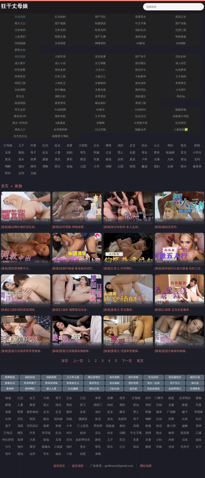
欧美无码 (100, 30)
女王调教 (100, 63)
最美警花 (60, 103)
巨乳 (20, 419)
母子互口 (175, 383)
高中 (148, 398)
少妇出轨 (114, 388)
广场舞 (171, 412)
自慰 (132, 152)
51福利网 (60, 109)
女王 (32, 398)
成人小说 (60, 63)
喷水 (57, 166)
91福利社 (140, 109)
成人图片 (20, 63)
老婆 (69, 145)
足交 (132, 145)
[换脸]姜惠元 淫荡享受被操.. (121, 351)
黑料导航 (60, 116)
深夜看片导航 (181, 116)
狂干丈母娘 (14, 6)
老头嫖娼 (114, 383)
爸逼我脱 (20, 103)
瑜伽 (69, 166)
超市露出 (140, 63)
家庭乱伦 (10, 383)
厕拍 (21, 152)
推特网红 (30, 388)
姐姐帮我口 (175, 388)
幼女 (144, 145)
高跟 (20, 425)
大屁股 (83, 145)
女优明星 (60, 43)
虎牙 (122, 398)
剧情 (197, 145)
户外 (144, 159)
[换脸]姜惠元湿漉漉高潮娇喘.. (71, 351)
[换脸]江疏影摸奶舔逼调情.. (18, 309)
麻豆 (122, 412)
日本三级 (60, 76)
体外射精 (114, 377)
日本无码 (60, 30)
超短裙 (133, 388)
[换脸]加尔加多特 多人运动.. (121, 227)
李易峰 (198, 412)
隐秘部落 (180, 109)
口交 (20, 398)
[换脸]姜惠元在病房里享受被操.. (21, 351)
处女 (57, 145)
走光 (46, 412)
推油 (20, 453)
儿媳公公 (100, 76)
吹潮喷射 (195, 388)
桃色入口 (20, 129)
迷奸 (98, 412)
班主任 (20, 96)
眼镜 (8, 404)
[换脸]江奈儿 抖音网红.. (119, 268)
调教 (45, 166)
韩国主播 (60, 36)
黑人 (120, 152)
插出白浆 (94, 388)
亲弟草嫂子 (30, 383)
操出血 (195, 383)
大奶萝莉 (140, 76)
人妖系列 (20, 36)
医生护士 (140, 69)
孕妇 (170, 145)
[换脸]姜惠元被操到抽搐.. (171, 351)
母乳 (83, 152)
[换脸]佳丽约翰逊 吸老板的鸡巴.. (73, 268)
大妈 (170, 159)
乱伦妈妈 (60, 16)
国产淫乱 (100, 16)
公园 (83, 166)
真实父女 (180, 16)
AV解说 (140, 43)
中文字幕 (140, 23)
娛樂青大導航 (60, 136)
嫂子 (185, 412)
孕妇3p (181, 96)
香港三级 (140, 103)
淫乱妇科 (180, 56)
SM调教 (181, 43)
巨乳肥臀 (20, 69)
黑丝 (57, 159)
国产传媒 (180, 23)
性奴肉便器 (153, 388)
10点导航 (100, 129)
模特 (33, 166)
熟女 (184, 145)
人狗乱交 (60, 83)
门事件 (159, 398)
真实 (8, 159)
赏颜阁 (100, 122)
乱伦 (45, 145)
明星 (20, 412)
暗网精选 (10, 377)
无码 (197, 159)
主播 (157, 159)
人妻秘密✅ (181, 129)
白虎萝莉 (180, 69)
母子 (33, 152)
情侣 (58, 404)
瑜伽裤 (170, 152)
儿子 (21, 145)
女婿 (170, 166)
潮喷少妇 (60, 96)
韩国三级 (20, 83)
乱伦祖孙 (153, 377)
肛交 (184, 152)
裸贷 (83, 159)
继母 (108, 145)
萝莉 (157, 152)
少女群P (181, 89)
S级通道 (60, 122)
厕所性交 (94, 383)
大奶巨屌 (60, 56)
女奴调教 (20, 89)
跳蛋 (171, 398)
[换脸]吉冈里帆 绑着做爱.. (68, 227)
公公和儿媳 (73, 377)
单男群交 (20, 76)
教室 (32, 404)
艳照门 (98, 404)
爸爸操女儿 (73, 383)
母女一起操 (153, 383)
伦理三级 (180, 30)
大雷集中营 (140, 122)
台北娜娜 (73, 388)
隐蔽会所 (140, 129)
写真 (96, 159)
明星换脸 (180, 36)
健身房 (197, 166)
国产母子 (140, 56)
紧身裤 (10, 388)
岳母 (8, 152)
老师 (20, 439)
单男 (98, 398)
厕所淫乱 (140, 89)
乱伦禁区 (180, 122)
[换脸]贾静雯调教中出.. (15, 268)
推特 (20, 446)
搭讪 (184, 159)
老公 (46, 404)
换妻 (185, 404)
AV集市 (100, 109)
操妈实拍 (30, 377)
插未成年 (140, 83)
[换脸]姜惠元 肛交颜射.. (119, 309)
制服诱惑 (100, 23)
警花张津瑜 (51, 383)
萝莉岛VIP (20, 116)
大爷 (96, 166)
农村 (120, 159)
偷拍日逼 (195, 377)
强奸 (120, 145)
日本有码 (20, 30)
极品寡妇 (100, 103)
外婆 (33, 145)
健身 (159, 412)
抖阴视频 (20, 43)
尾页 (140, 360)
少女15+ (100, 69)
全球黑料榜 (60, 129)
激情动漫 (140, 36)
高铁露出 (140, 96)
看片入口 (20, 23)
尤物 (33, 173)
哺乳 (20, 432)
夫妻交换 (100, 89)
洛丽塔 (122, 419)
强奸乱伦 (140, 30)
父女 (96, 145)
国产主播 (100, 36)
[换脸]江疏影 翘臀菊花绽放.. (70, 309)
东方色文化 (20, 136)
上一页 (78, 360)
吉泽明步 (185, 398)
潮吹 (122, 404)
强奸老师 (133, 383)
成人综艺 (180, 63)
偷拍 (108, 159)
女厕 (171, 404)
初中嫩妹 (60, 89)
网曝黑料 (100, 43)
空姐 (159, 404)
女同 (21, 173)
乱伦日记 (140, 116)
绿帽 (108, 166)
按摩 (33, 159)
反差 (83, 412)
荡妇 (21, 166)
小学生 (197, 152)
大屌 (46, 398)
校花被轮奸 (175, 377)
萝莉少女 (20, 49)
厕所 (69, 412)
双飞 (83, 404)
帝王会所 (20, 109)
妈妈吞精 (51, 377)
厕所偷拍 (32, 412)
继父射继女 (94, 377)
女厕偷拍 (100, 83)
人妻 (57, 152)
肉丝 (110, 404)
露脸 (45, 159)
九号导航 (100, 116)
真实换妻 (100, 56)
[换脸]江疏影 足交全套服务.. (173, 309)
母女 (144, 152)
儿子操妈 (180, 76)
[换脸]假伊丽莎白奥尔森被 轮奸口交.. (178, 268)
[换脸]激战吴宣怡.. (166, 227)
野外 (8, 173)
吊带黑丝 (100, 96)
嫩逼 (144, 166)
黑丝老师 (60, 69)
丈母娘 (8, 145)
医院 (132, 166)
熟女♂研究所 (20, 122)
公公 (157, 145)
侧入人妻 (51, 388)
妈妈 (69, 152)
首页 (4, 186)
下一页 (127, 360)
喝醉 (8, 166)
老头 (21, 159)
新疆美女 (140, 16)
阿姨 (96, 152)
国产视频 (60, 23)
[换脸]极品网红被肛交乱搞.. (18, 227)
